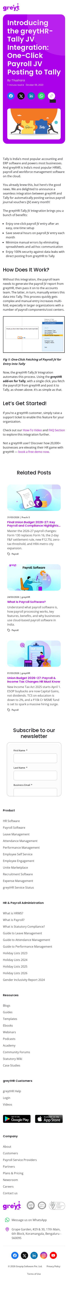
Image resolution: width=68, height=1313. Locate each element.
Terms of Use (34, 1273)
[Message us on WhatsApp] (34, 1219)
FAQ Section (57, 430)
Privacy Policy (53, 1266)
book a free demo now (33, 452)
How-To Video (32, 430)
